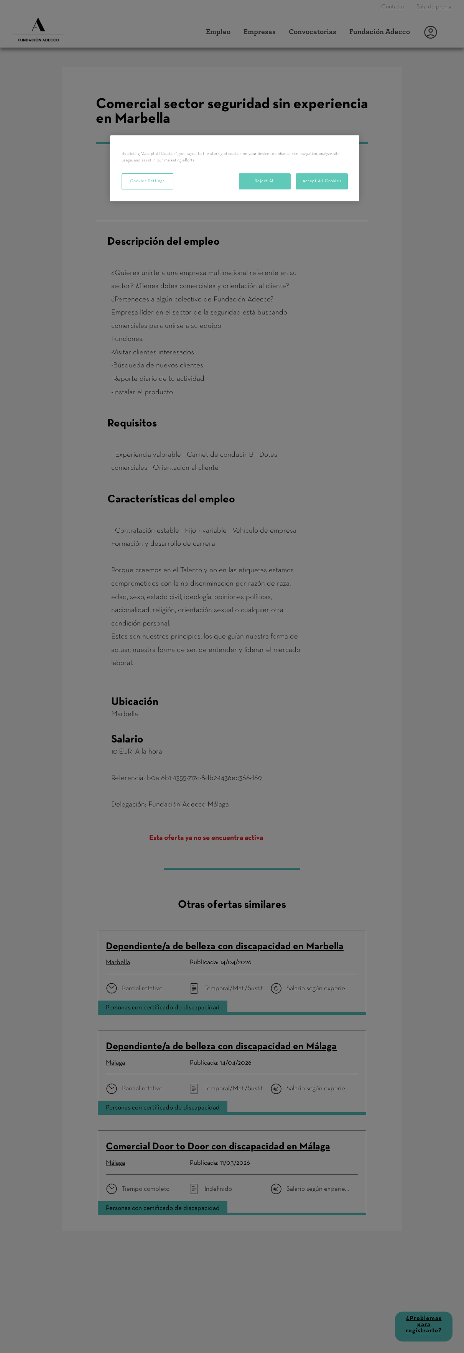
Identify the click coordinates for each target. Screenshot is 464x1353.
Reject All (265, 181)
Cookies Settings (147, 181)
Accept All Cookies (322, 181)
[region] (234, 168)
